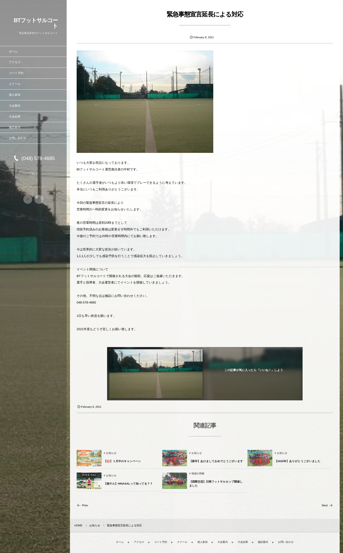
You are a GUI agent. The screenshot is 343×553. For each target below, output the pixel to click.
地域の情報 (197, 476)
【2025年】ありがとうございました (297, 463)
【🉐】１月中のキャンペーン (122, 463)
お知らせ (111, 455)
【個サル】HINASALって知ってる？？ (128, 486)
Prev (82, 505)
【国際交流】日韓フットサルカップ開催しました (216, 486)
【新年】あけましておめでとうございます (216, 463)
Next (327, 505)
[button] (33, 176)
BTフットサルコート (36, 23)
